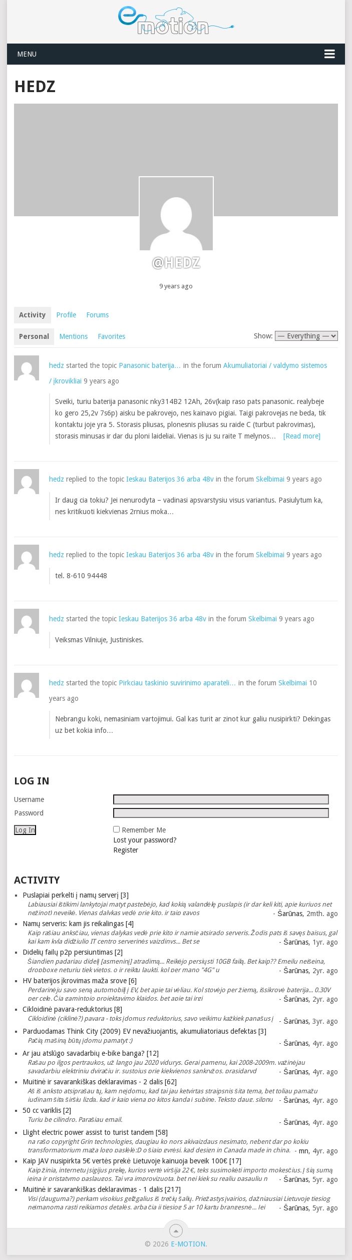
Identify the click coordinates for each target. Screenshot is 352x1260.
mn (303, 1151)
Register (125, 850)
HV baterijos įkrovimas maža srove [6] (80, 981)
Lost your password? (145, 840)
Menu (27, 54)
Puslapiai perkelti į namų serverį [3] (76, 895)
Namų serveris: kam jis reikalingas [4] (78, 924)
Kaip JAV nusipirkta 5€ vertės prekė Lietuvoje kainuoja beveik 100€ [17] (132, 1161)
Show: (263, 336)
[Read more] (301, 436)
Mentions (73, 336)
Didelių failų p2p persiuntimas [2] (73, 952)
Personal (34, 336)
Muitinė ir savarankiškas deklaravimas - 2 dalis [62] (100, 1082)
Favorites (111, 336)
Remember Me (144, 830)
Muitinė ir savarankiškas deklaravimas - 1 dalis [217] (102, 1189)
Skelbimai (270, 479)
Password (29, 813)
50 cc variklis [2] (47, 1110)
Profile (66, 315)
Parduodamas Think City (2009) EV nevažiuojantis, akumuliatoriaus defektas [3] (144, 1031)
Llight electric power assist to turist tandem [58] (95, 1132)
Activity (32, 315)
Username (29, 799)
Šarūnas (289, 914)
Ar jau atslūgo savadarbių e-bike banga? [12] (91, 1053)
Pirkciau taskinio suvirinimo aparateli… (177, 683)
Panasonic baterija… (150, 365)
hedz (56, 365)
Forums (97, 315)
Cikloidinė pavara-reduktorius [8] (73, 1009)
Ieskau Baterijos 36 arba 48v (170, 479)
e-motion (188, 1244)
